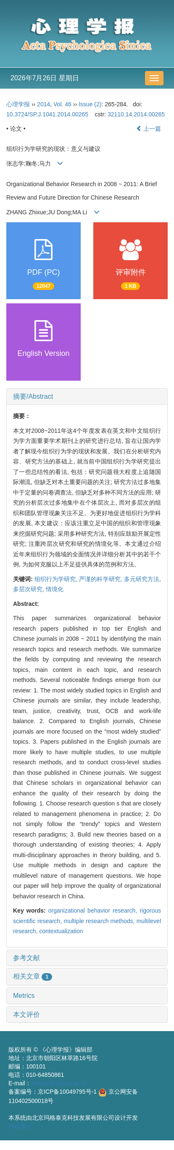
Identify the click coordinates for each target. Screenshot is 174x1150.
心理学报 (18, 104)
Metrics (24, 995)
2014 (43, 104)
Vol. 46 (62, 104)
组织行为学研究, (56, 579)
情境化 (54, 589)
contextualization (61, 931)
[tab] (87, 397)
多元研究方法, (142, 579)
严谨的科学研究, (101, 579)
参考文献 (26, 957)
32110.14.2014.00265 (136, 114)
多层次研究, (29, 589)
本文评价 (26, 1014)
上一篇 (148, 128)
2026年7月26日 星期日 (45, 78)
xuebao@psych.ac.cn (59, 1083)
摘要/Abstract (33, 396)
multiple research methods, (100, 921)
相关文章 (32, 976)
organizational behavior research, (94, 910)
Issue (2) (90, 104)
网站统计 (20, 1126)
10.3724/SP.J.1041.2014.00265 (47, 114)
